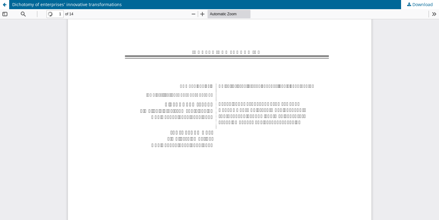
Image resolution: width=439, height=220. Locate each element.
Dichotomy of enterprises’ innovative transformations (67, 4)
